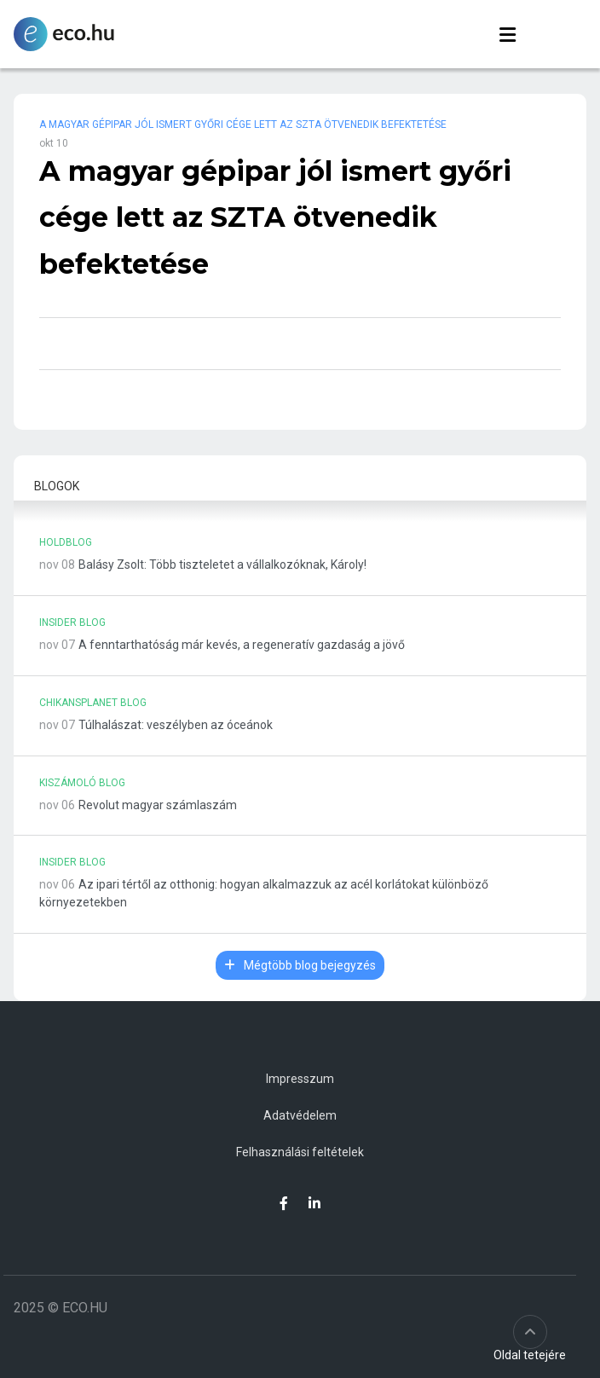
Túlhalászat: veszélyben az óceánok (175, 725)
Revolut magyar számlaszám (157, 805)
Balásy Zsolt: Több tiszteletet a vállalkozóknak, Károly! (222, 564)
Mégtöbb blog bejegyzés (300, 965)
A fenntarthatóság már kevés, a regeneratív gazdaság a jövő (241, 644)
